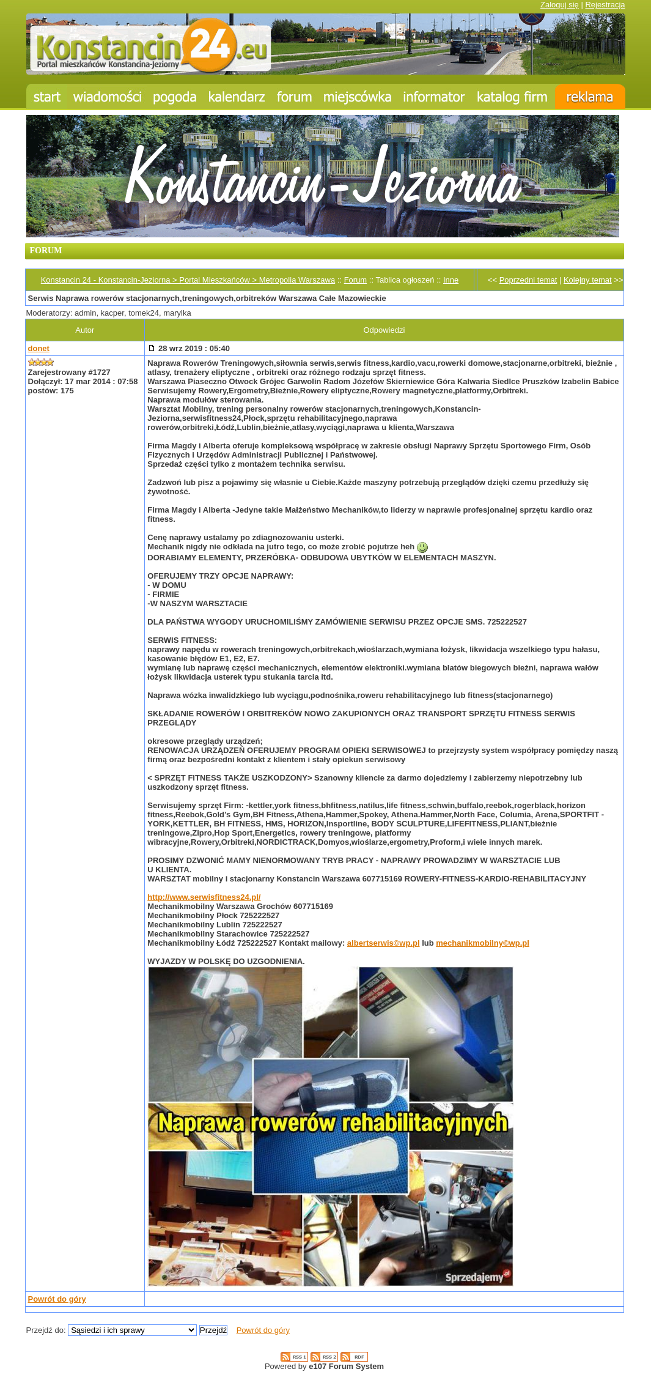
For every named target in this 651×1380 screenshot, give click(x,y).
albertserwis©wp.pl (383, 943)
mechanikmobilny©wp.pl (482, 943)
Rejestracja (605, 4)
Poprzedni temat (528, 279)
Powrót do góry (57, 1299)
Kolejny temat (588, 279)
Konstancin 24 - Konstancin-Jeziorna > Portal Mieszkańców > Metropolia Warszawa (188, 279)
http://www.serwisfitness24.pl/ (203, 897)
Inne (450, 279)
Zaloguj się (559, 4)
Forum (355, 279)
